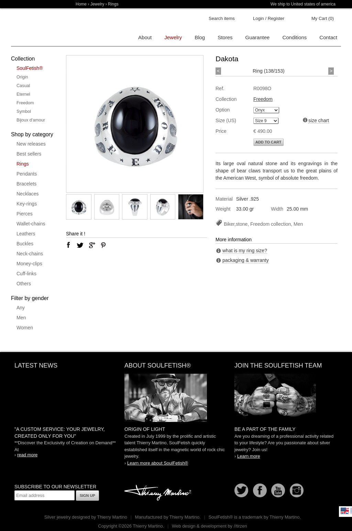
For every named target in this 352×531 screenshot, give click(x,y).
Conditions (294, 37)
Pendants (26, 174)
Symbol (23, 111)
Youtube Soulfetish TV (278, 490)
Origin (22, 77)
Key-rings (26, 203)
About (145, 37)
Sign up (87, 495)
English (345, 510)
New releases (31, 144)
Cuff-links (26, 273)
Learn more (248, 456)
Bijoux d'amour (30, 120)
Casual (23, 85)
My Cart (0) (322, 18)
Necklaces (27, 194)
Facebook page (260, 490)
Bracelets (26, 184)
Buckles (24, 243)
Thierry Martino (158, 493)
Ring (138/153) (269, 71)
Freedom (25, 102)
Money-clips (29, 263)
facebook (68, 245)
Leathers (25, 233)
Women (24, 327)
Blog (200, 37)
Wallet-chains (30, 223)
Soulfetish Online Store (35, 27)
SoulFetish (176, 398)
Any (20, 307)
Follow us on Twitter (241, 490)
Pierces (24, 213)
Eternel (23, 94)
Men (21, 317)
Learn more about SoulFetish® (157, 463)
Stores (225, 37)
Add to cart (268, 142)
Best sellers (28, 154)
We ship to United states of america (303, 4)
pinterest (103, 245)
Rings (22, 164)
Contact (328, 37)
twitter (80, 245)
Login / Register (268, 18)
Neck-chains (29, 253)
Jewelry (97, 4)
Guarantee (257, 37)
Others (23, 283)
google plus (92, 245)
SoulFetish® (29, 68)
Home (81, 4)
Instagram (297, 490)
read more (27, 454)
